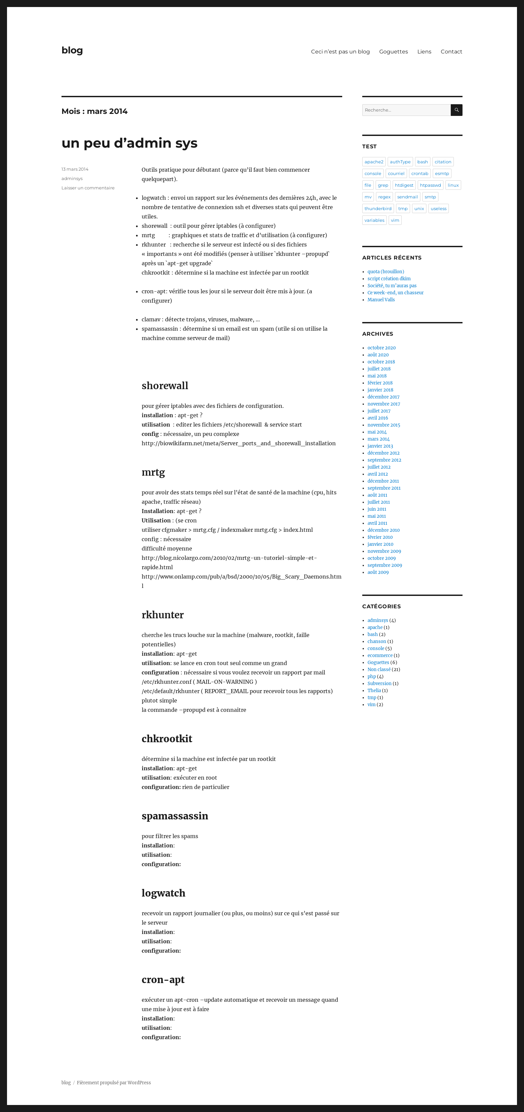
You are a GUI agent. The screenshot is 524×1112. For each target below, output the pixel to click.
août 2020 (378, 355)
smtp (430, 196)
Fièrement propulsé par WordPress (114, 1083)
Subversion (380, 683)
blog (72, 50)
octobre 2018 (381, 362)
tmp (403, 208)
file (368, 185)
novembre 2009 (384, 551)
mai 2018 (377, 376)
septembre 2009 (385, 565)
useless (438, 208)
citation (443, 161)
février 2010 (380, 537)
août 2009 (378, 572)
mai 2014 (377, 432)
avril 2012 (378, 474)
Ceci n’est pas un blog (340, 51)
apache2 (374, 161)
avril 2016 (378, 418)
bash (422, 161)
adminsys (72, 178)
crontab (419, 173)
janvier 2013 (380, 446)
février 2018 (380, 383)
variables (374, 220)
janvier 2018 (380, 390)
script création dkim (389, 279)
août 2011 (377, 495)
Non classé (379, 669)
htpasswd (430, 185)
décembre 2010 (384, 530)
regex (384, 196)
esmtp (442, 173)
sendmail (407, 196)
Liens (424, 51)
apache (375, 627)
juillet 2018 (379, 369)
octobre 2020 (382, 348)
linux (453, 185)
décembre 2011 (383, 481)
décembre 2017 (384, 397)
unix (419, 208)
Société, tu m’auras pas (392, 286)
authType (400, 161)
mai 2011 (377, 516)
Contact (452, 51)
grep (383, 185)
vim (395, 220)
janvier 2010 (380, 544)
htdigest (404, 185)
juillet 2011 (379, 502)
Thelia (374, 690)
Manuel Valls (381, 300)
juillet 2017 (379, 411)
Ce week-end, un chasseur (396, 293)
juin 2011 (377, 509)
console (373, 173)
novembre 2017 (384, 404)
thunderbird (378, 208)
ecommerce (380, 655)
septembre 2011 (384, 488)
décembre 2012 (384, 453)
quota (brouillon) (386, 272)
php (372, 676)
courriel (396, 173)
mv (368, 196)
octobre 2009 (382, 558)
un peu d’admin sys (129, 143)
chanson (377, 641)
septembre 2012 (384, 460)
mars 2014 (379, 439)
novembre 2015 (384, 425)
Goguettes (393, 51)
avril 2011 (377, 523)
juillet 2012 (379, 467)
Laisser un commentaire (88, 187)
